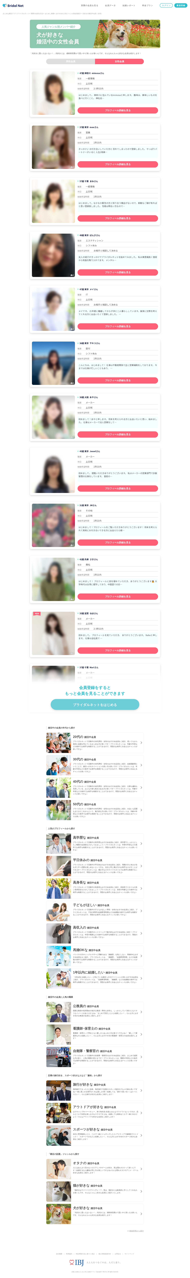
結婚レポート (129, 5)
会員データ (110, 5)
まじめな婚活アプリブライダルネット (16, 13)
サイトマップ (129, 1254)
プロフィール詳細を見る (118, 110)
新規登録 (181, 5)
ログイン (166, 5)
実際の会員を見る (89, 5)
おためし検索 (49, 13)
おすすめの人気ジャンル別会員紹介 (68, 13)
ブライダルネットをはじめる (95, 705)
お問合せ (118, 1254)
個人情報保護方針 (105, 1254)
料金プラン (147, 5)
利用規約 (69, 1254)
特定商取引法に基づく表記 (85, 1254)
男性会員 (70, 61)
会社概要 (59, 1254)
